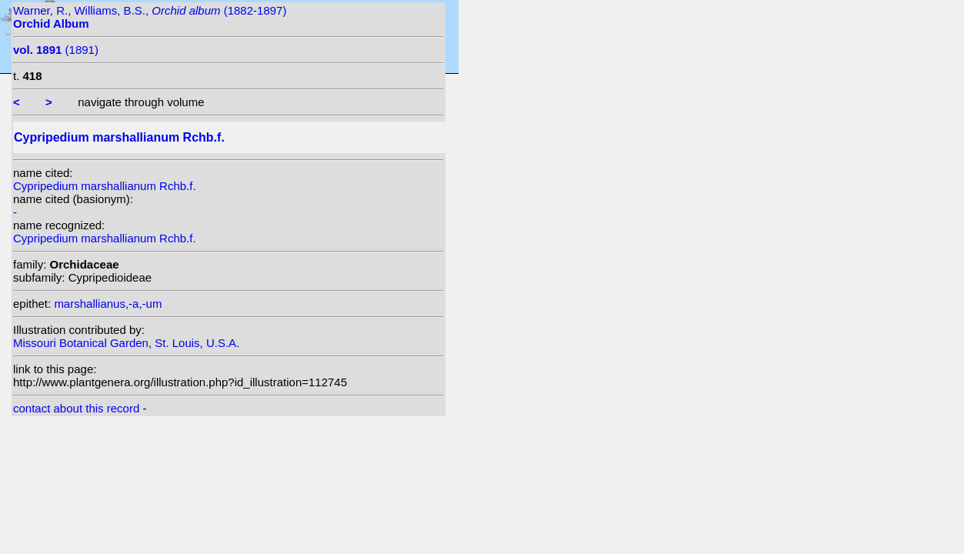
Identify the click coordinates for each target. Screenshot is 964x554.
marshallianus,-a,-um (108, 303)
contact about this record (76, 408)
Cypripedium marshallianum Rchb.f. (104, 185)
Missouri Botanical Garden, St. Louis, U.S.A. (126, 342)
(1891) (55, 49)
